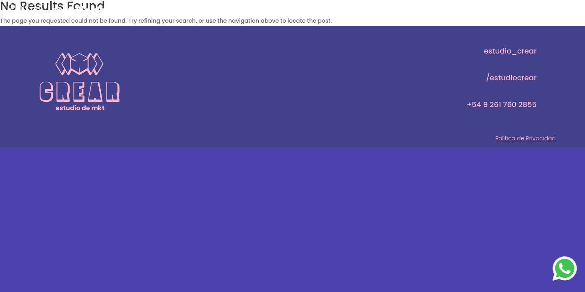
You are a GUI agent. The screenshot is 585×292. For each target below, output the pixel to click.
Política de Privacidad (525, 138)
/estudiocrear (511, 78)
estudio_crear (510, 51)
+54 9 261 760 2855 (502, 104)
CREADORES (436, 9)
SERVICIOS (496, 9)
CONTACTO (555, 9)
